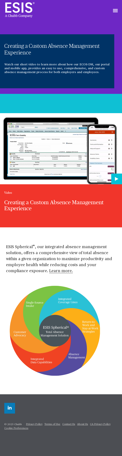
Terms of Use (52, 424)
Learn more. (61, 271)
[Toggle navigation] (115, 11)
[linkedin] (9, 408)
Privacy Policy (34, 424)
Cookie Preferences (16, 428)
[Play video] (116, 179)
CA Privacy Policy (100, 424)
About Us (82, 424)
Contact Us (68, 424)
